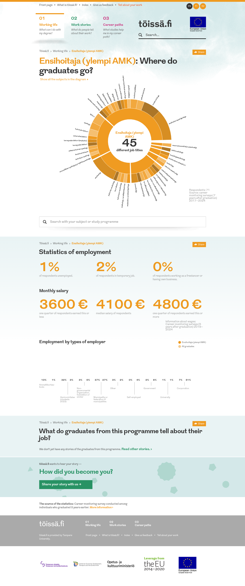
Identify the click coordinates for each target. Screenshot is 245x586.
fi (196, 6)
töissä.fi (155, 24)
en (189, 6)
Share (201, 52)
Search (142, 35)
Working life (60, 51)
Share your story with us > (61, 484)
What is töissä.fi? (67, 5)
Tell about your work (130, 5)
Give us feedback (103, 5)
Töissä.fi (44, 51)
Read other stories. (136, 449)
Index (85, 5)
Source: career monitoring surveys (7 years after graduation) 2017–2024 (203, 197)
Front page (46, 5)
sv (203, 6)
